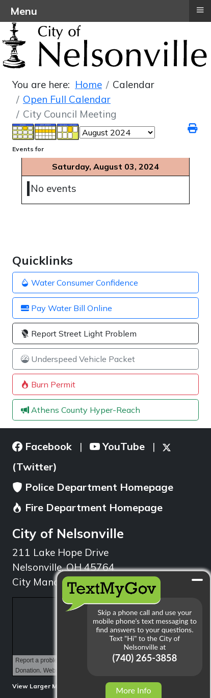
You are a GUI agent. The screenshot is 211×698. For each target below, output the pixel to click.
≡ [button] (200, 10)
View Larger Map (42, 686)
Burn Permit (48, 384)
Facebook (42, 446)
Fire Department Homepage (87, 507)
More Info (133, 690)
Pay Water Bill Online (66, 308)
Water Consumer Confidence (79, 282)
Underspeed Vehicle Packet (78, 359)
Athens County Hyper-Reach (80, 410)
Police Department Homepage (92, 487)
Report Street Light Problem (79, 333)
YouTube (117, 446)
